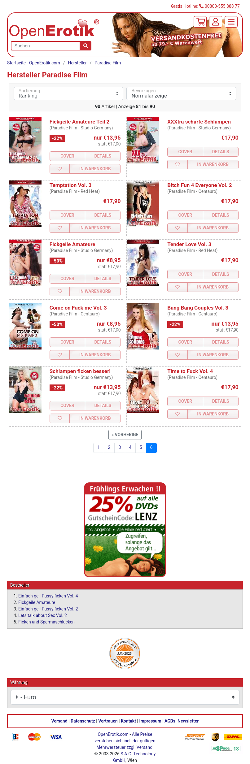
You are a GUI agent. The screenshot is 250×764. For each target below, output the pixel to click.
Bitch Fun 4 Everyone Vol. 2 (199, 185)
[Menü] (231, 22)
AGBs (169, 720)
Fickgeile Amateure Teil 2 (79, 122)
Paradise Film (108, 62)
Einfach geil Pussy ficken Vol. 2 (48, 608)
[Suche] (85, 45)
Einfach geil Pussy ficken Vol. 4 (48, 595)
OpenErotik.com (113, 734)
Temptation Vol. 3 (70, 185)
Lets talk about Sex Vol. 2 (42, 615)
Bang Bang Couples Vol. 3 (197, 308)
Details (102, 156)
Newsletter (188, 720)
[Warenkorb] (200, 22)
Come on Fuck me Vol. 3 (78, 308)
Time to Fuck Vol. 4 (190, 371)
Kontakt (128, 720)
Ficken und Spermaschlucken (46, 621)
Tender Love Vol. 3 (189, 244)
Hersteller (77, 62)
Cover (67, 156)
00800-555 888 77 (222, 6)
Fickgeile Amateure (72, 244)
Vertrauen (107, 720)
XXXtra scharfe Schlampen (199, 122)
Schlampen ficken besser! (80, 371)
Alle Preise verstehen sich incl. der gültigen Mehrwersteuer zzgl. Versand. (124, 741)
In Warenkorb (95, 168)
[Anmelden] (215, 22)
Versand (59, 720)
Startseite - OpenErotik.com (33, 62)
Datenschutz (83, 720)
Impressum (150, 720)
